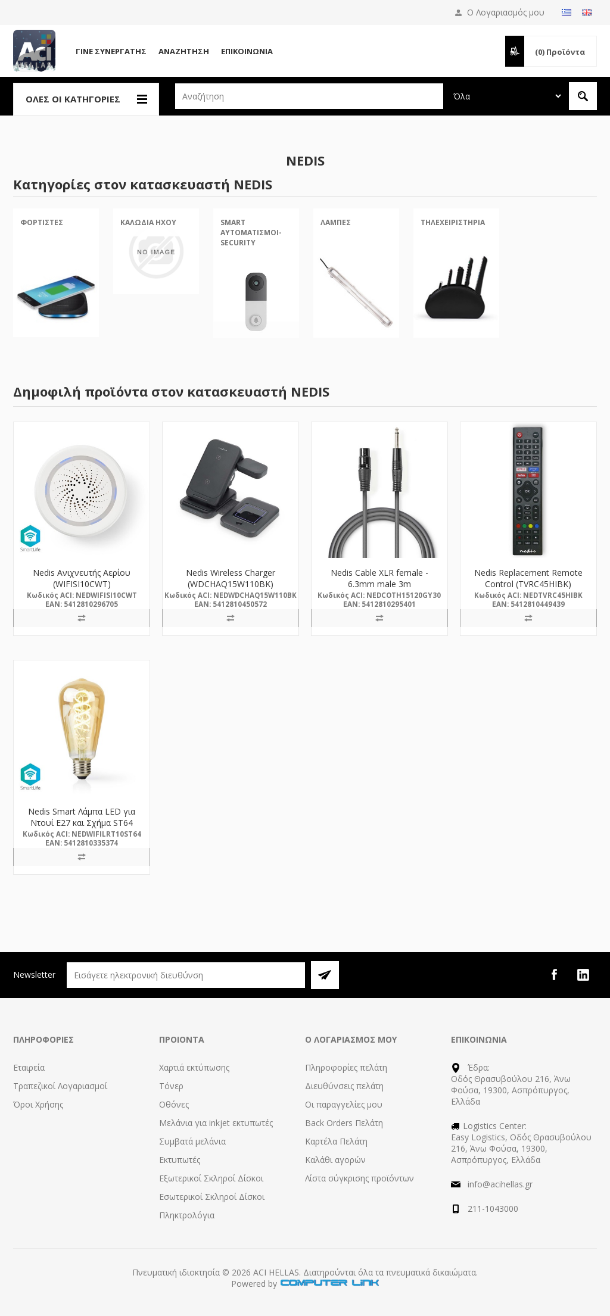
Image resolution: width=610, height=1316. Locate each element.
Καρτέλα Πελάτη (336, 1141)
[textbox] (309, 96)
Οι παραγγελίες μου (343, 1104)
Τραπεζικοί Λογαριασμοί (60, 1086)
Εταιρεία (29, 1067)
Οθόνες (174, 1104)
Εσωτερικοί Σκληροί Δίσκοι (211, 1196)
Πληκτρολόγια (186, 1215)
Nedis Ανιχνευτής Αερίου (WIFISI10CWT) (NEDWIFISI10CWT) (81, 584)
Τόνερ (171, 1086)
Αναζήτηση (183, 51)
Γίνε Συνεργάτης (111, 51)
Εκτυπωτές (179, 1159)
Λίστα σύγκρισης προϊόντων (359, 1178)
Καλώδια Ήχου (148, 222)
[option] (56, 282)
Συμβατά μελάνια (192, 1141)
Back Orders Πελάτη (344, 1122)
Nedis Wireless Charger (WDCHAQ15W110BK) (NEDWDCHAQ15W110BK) (230, 584)
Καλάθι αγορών (335, 1159)
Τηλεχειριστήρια (453, 222)
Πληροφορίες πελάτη (346, 1067)
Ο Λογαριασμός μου (505, 12)
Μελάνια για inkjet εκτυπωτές (216, 1122)
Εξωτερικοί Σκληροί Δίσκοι (211, 1178)
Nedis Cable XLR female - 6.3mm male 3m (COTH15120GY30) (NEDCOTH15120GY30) (379, 589)
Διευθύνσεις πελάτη (344, 1086)
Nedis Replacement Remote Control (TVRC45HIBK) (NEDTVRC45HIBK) (528, 584)
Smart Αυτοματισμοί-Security (251, 232)
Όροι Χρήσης (38, 1104)
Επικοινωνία (247, 51)
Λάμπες (335, 222)
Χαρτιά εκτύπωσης (194, 1067)
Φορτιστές (41, 222)
